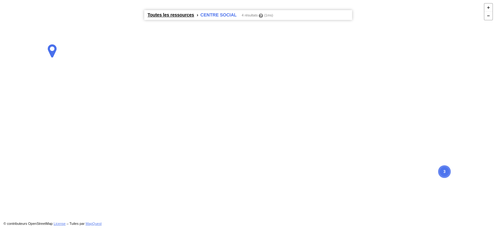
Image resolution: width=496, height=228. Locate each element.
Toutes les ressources (171, 14)
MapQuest (93, 223)
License (60, 223)
